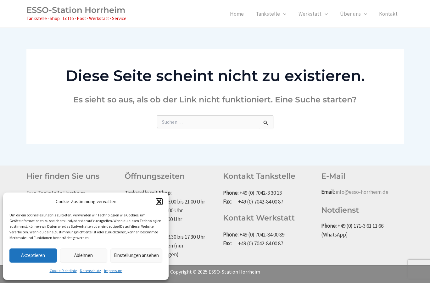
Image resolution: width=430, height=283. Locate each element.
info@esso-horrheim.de (362, 191)
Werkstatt (316, 13)
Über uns (355, 13)
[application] (288, 13)
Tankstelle (276, 13)
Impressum (113, 270)
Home (243, 13)
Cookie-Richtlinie (63, 270)
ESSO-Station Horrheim (75, 10)
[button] (159, 202)
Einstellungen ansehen (136, 255)
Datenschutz (90, 270)
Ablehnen (83, 255)
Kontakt (389, 13)
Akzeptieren (33, 255)
